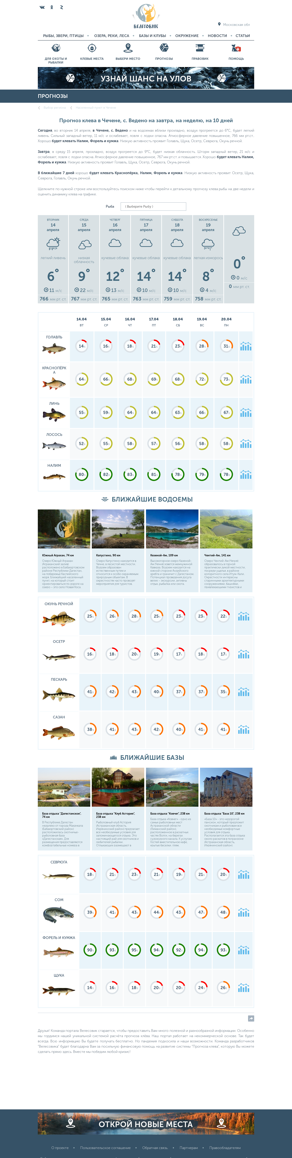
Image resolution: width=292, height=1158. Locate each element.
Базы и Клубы (152, 36)
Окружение (187, 36)
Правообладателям (225, 1148)
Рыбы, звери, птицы (63, 36)
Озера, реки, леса (111, 36)
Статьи (243, 36)
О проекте (60, 1148)
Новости (217, 36)
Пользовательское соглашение (105, 1148)
